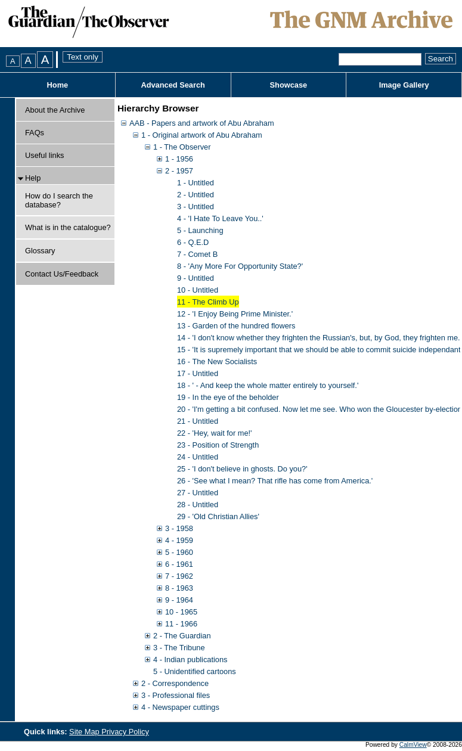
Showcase (289, 84)
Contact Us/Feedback (61, 273)
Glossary (40, 250)
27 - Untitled (197, 492)
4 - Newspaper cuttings (180, 707)
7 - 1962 (179, 576)
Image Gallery (404, 84)
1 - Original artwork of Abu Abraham (201, 135)
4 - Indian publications (190, 659)
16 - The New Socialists (217, 361)
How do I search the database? (59, 200)
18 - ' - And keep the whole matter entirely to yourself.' (267, 385)
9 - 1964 (179, 599)
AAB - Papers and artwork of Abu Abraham (201, 123)
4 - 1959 (179, 540)
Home (58, 84)
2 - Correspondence (175, 683)
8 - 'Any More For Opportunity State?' (240, 266)
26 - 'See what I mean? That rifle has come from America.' (275, 480)
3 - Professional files (175, 695)
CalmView (413, 744)
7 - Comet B (197, 254)
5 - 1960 (179, 552)
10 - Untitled (197, 289)
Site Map (85, 731)
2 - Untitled (195, 194)
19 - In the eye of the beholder (228, 397)
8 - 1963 (179, 588)
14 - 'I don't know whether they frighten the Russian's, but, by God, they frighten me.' (319, 337)
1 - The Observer (182, 146)
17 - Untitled (197, 373)
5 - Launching (200, 230)
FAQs (34, 132)
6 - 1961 (179, 564)
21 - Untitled (197, 421)
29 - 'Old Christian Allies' (218, 516)
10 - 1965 (181, 611)
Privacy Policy (125, 731)
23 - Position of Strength (218, 444)
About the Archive (55, 109)
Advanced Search (172, 84)
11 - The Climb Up (208, 301)
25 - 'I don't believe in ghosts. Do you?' (242, 468)
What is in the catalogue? (68, 227)
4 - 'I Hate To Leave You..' (220, 218)
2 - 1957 (179, 170)
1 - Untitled (195, 182)
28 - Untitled (197, 504)
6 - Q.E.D (193, 242)
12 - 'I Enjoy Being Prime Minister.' (235, 313)
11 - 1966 (181, 623)
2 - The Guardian (182, 635)
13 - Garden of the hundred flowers (236, 325)
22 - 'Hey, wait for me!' (214, 433)
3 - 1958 (179, 528)
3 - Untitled (195, 206)
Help (33, 177)
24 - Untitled (197, 456)
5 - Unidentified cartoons (194, 671)
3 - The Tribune (179, 647)
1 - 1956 (179, 158)
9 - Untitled (195, 278)
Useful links (44, 155)
